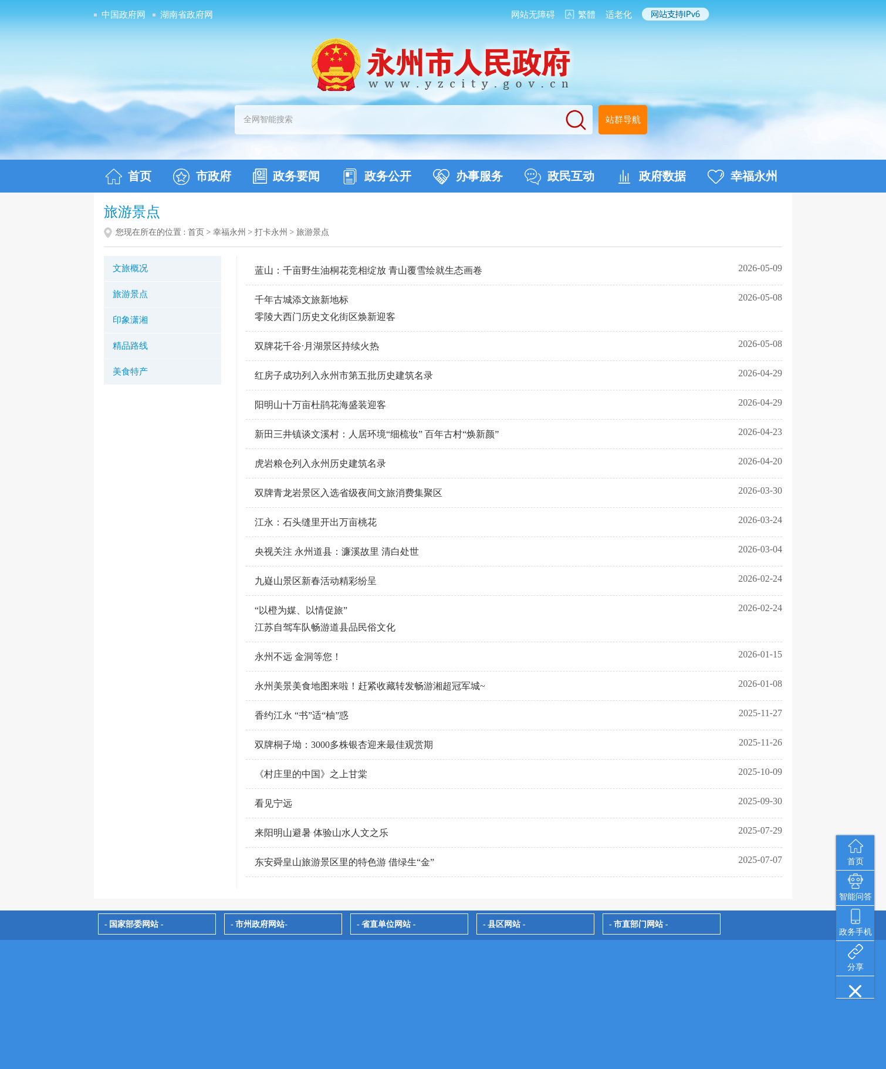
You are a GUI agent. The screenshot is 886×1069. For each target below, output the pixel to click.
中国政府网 (124, 14)
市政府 (202, 176)
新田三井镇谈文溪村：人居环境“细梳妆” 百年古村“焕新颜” (377, 434)
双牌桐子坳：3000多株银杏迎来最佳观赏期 (344, 745)
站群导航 (623, 119)
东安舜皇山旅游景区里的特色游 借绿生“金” (344, 862)
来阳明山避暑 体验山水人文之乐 (321, 833)
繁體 (587, 14)
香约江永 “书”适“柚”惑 (302, 715)
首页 (128, 176)
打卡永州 (271, 232)
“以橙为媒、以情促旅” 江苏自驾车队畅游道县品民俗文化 (325, 618)
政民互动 (559, 176)
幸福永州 (742, 176)
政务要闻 (286, 176)
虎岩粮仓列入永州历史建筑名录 (320, 463)
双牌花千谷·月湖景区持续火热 (317, 346)
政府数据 (651, 176)
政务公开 (376, 176)
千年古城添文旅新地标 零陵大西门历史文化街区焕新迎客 (325, 308)
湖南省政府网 (186, 14)
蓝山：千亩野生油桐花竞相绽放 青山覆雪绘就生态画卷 (368, 270)
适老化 (619, 14)
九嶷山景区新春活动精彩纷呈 (316, 581)
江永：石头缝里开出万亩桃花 (316, 522)
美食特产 (130, 371)
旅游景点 (130, 294)
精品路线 (130, 345)
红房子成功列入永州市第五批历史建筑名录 (344, 375)
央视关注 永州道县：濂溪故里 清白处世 (337, 552)
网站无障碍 (533, 14)
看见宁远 (273, 803)
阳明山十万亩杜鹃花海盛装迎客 (320, 405)
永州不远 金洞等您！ (298, 657)
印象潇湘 (130, 320)
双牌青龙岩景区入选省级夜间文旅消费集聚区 (348, 493)
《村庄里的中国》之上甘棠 (311, 774)
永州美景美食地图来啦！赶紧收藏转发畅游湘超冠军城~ (370, 686)
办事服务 (468, 176)
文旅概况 (130, 268)
